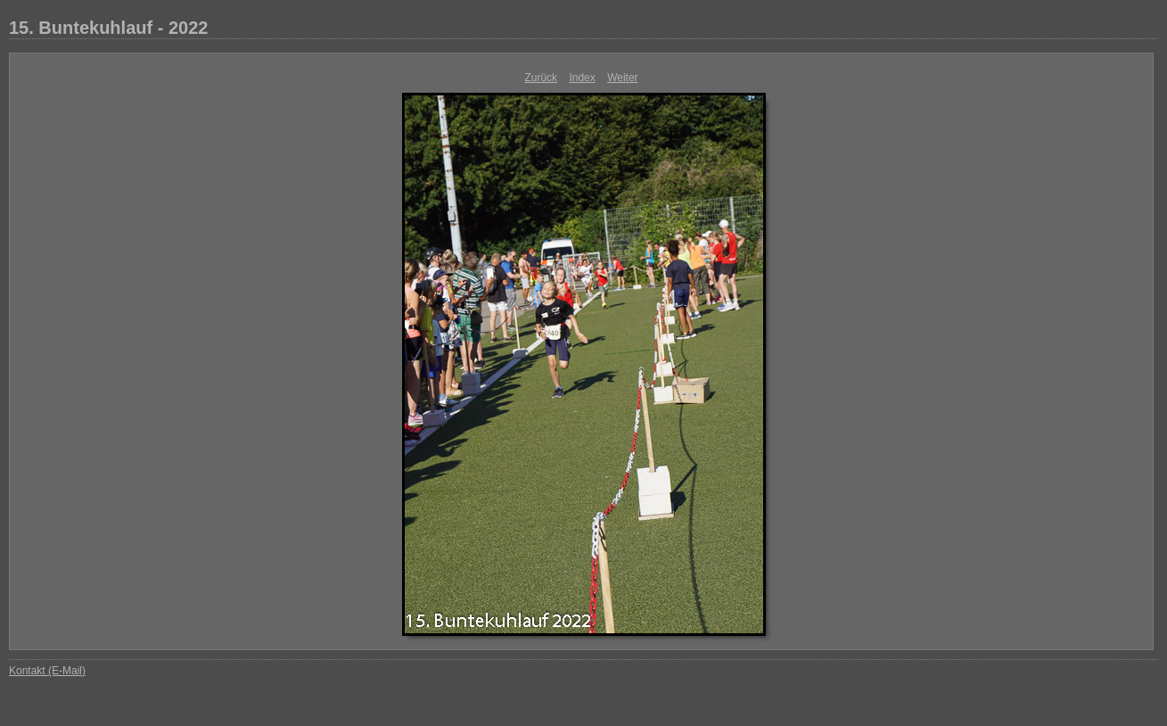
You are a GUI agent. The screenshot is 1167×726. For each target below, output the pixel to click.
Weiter (622, 77)
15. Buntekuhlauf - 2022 (108, 27)
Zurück (540, 77)
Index (582, 77)
